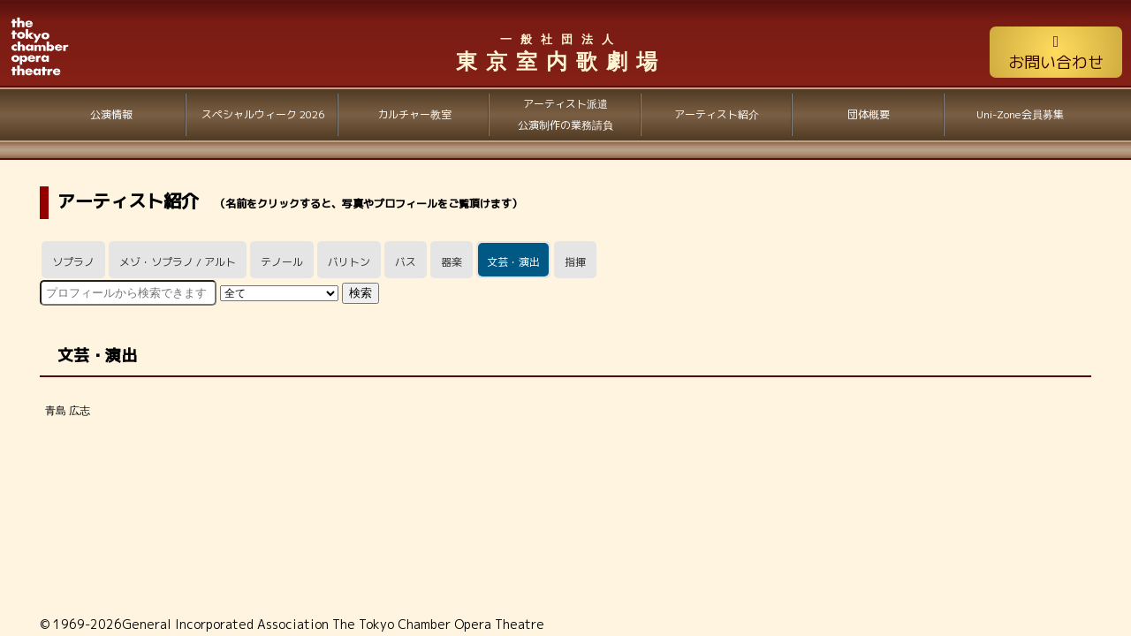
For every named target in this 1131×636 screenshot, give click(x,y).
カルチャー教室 (414, 114)
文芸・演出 (513, 261)
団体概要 (868, 114)
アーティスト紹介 (716, 114)
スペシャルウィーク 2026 (262, 114)
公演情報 (111, 114)
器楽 (451, 261)
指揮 (575, 261)
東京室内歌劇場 (561, 52)
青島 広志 (67, 411)
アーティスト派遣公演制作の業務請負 (565, 114)
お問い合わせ (1056, 53)
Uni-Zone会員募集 (1020, 114)
